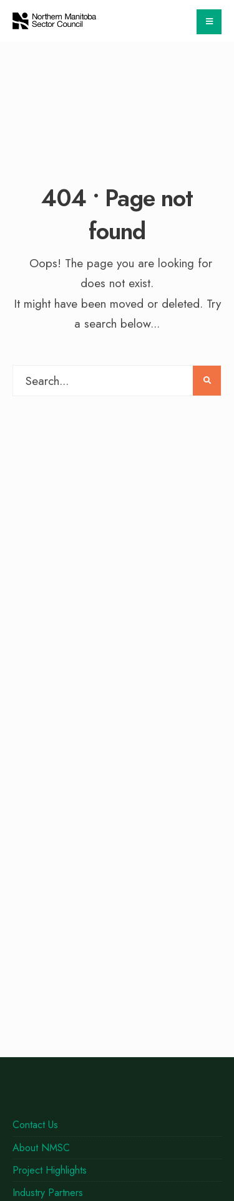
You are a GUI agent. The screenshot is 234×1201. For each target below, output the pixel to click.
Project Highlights (49, 1170)
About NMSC (41, 1148)
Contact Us (35, 1125)
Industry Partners (47, 1192)
